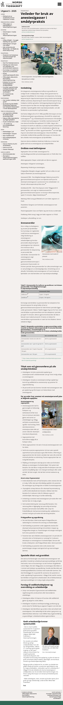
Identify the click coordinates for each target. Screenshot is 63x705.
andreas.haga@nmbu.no (27, 39)
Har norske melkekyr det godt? (11, 101)
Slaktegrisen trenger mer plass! (9, 44)
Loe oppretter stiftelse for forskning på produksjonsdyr (10, 114)
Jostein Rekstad (8, 149)
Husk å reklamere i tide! (10, 122)
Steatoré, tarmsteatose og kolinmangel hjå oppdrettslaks (10, 56)
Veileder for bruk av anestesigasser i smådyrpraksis (9, 83)
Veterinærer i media (9, 32)
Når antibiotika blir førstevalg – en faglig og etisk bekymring (10, 48)
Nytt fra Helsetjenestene (11, 63)
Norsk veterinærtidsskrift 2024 (11, 74)
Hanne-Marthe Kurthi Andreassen (10, 144)
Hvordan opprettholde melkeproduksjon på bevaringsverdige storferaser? (10, 90)
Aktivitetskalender (9, 154)
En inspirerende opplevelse (8, 94)
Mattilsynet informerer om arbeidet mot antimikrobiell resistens (10, 66)
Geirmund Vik (7, 147)
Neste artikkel (56, 692)
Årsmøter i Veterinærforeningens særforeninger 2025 (10, 157)
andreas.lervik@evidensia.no (28, 32)
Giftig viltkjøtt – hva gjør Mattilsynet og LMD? (10, 41)
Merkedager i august (10, 133)
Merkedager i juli (8, 131)
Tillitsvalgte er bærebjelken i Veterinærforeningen (10, 25)
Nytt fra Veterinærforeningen (10, 34)
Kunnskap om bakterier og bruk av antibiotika (10, 70)
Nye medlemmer (8, 135)
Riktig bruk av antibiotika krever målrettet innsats (8, 17)
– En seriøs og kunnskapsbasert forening (8, 125)
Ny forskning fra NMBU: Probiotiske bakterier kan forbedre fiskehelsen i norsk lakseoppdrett (11, 106)
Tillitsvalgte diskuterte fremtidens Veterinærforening (10, 78)
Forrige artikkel (27, 692)
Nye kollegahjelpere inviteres (9, 138)
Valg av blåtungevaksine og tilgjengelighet (11, 119)
